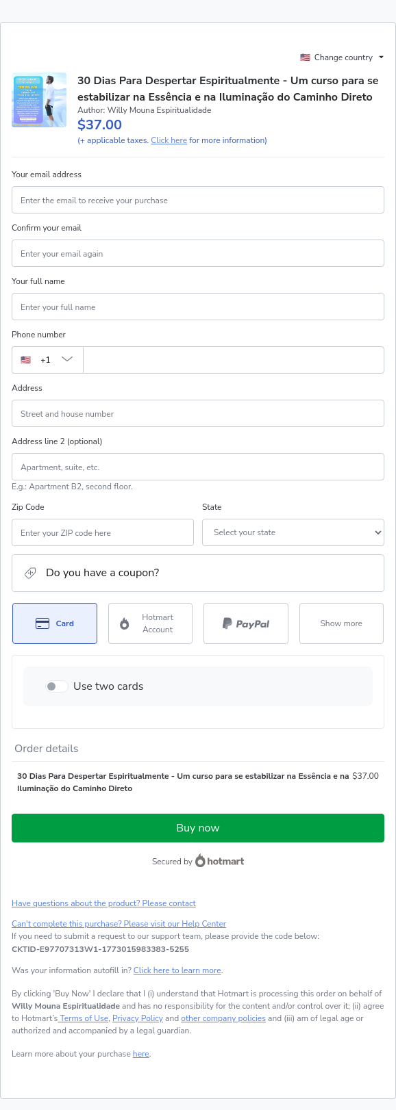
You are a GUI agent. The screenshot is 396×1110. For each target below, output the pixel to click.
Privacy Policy (137, 1018)
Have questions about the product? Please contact (104, 903)
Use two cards (108, 686)
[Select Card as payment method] (55, 623)
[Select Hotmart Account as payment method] (151, 623)
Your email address (47, 174)
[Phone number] (233, 360)
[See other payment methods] (342, 623)
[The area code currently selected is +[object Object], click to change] (47, 360)
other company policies (223, 1018)
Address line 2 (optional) (57, 441)
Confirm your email (47, 227)
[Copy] (100, 949)
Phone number (39, 334)
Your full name (38, 281)
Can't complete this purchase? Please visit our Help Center (119, 923)
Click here (169, 140)
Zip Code (28, 507)
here (141, 1053)
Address (27, 388)
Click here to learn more (177, 970)
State (211, 507)
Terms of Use (83, 1018)
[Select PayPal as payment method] (246, 623)
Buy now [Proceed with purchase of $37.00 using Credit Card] (197, 828)
